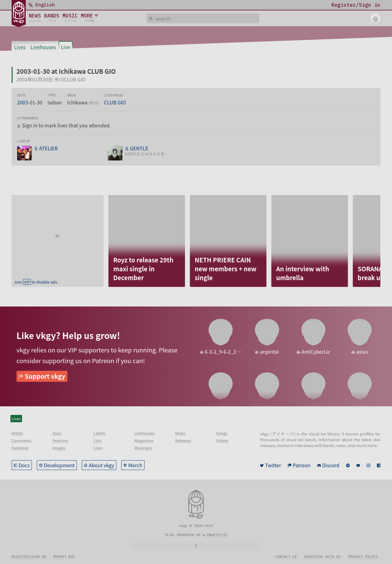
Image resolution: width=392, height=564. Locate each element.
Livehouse (113, 95)
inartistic (217, 535)
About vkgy (101, 465)
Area (71, 95)
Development (59, 465)
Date (21, 95)
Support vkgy (45, 376)
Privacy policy (363, 557)
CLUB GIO (115, 102)
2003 (22, 102)
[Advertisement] (58, 233)
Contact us (286, 557)
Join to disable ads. (36, 282)
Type (51, 95)
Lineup (23, 141)
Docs (24, 465)
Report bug (64, 557)
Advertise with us (322, 557)
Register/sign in (29, 557)
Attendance (28, 118)
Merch (135, 465)
